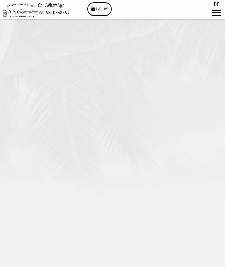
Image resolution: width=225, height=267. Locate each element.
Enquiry (99, 9)
